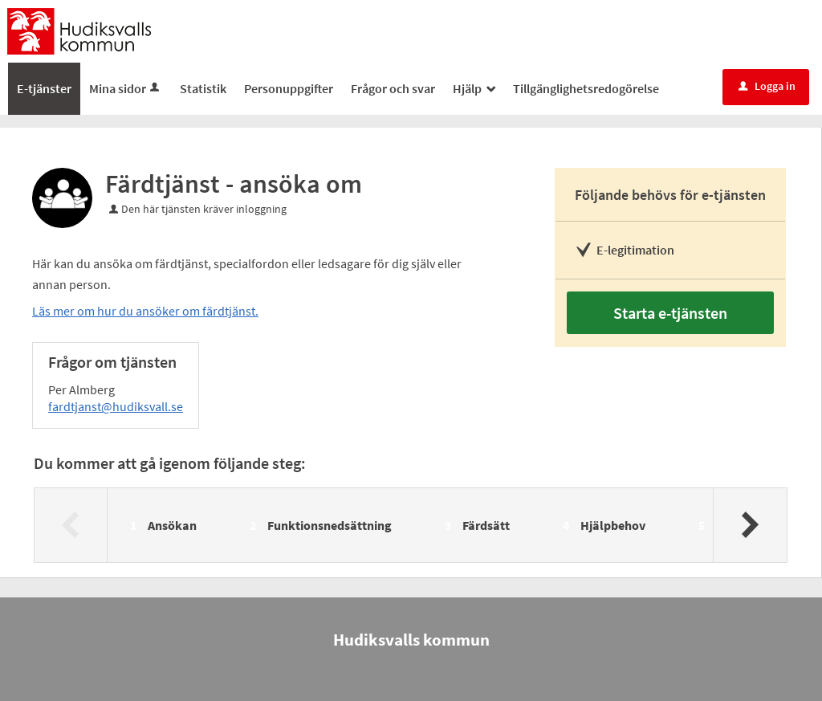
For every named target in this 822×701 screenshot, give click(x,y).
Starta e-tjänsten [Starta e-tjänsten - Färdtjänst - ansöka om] (670, 313)
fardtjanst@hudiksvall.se (115, 406)
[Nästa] (749, 525)
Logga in (767, 86)
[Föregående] (71, 525)
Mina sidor (125, 88)
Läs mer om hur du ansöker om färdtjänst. (145, 311)
